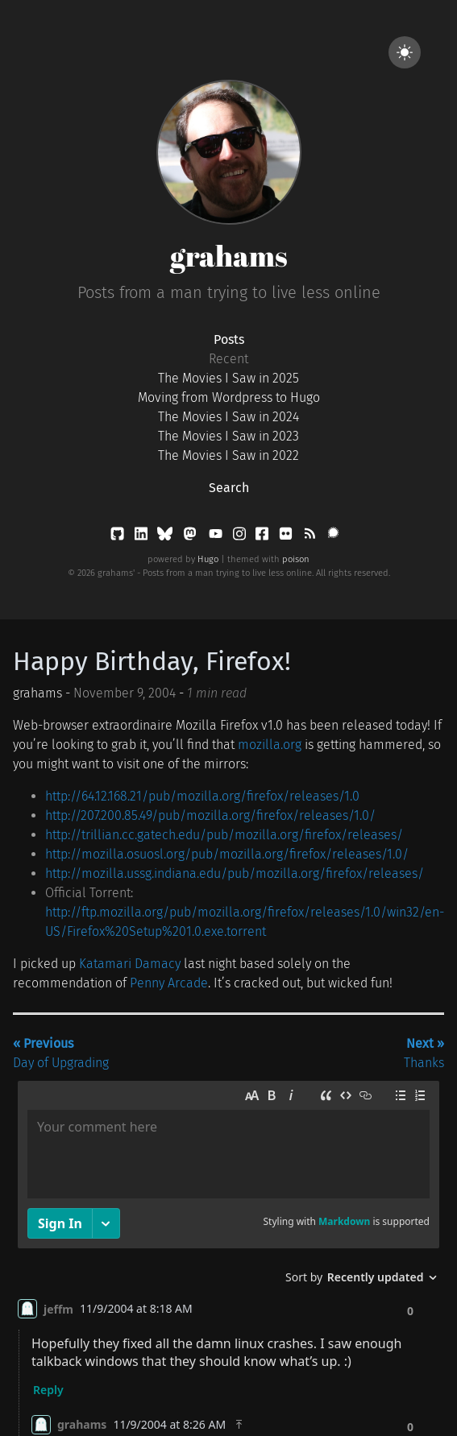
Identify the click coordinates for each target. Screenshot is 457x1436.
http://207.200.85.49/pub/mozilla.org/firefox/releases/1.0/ (210, 815)
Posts (229, 339)
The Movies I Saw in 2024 (228, 416)
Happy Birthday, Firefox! (152, 661)
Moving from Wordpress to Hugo (229, 397)
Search (229, 487)
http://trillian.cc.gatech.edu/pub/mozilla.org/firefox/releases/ (224, 834)
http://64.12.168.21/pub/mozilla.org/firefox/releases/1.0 (202, 796)
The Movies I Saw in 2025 (228, 378)
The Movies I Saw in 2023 (228, 436)
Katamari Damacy (130, 963)
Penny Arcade (169, 983)
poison (296, 559)
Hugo (207, 559)
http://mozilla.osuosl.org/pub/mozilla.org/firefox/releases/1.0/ (227, 854)
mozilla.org (269, 744)
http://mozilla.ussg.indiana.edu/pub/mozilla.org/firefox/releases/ (234, 873)
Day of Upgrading (61, 1053)
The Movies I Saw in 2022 (228, 455)
